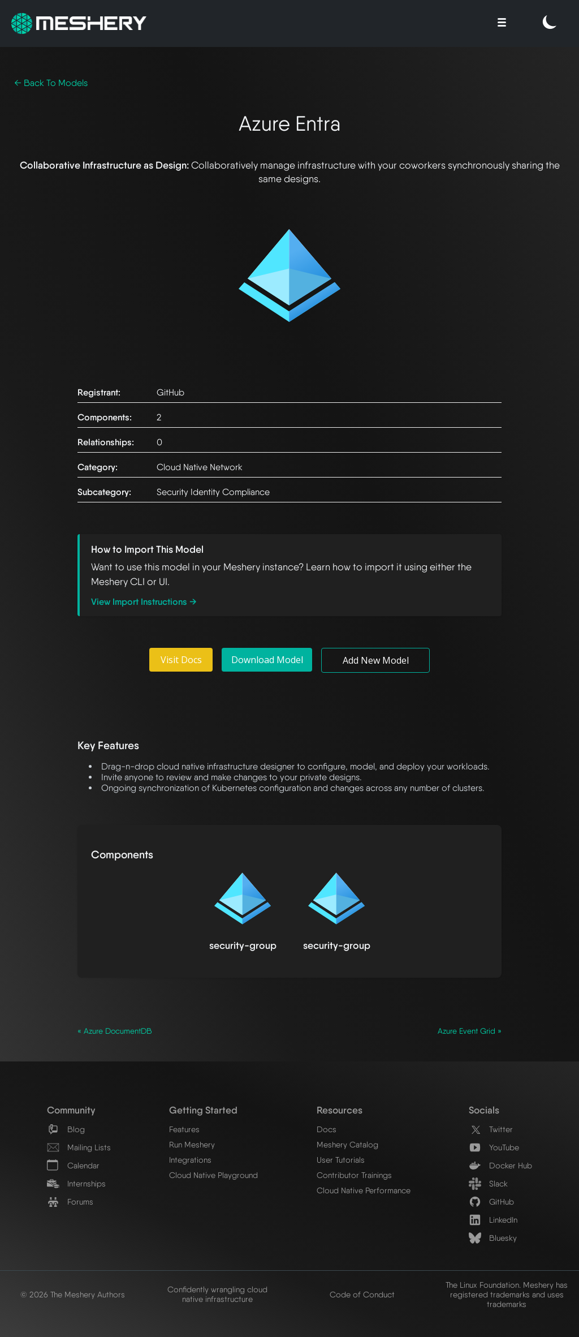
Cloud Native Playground (213, 1175)
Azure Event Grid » (470, 1030)
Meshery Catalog (347, 1144)
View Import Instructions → (144, 601)
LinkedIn (493, 1219)
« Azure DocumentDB (114, 1030)
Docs (326, 1129)
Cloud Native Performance (364, 1190)
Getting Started (203, 1110)
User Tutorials (341, 1159)
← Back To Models (51, 83)
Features (184, 1129)
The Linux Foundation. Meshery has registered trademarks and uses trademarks (507, 1294)
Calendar (73, 1165)
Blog (66, 1129)
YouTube (494, 1147)
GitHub (491, 1201)
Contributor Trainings (354, 1175)
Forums (70, 1201)
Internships (76, 1183)
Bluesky (493, 1238)
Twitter (491, 1129)
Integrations (190, 1159)
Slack (488, 1183)
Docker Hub (500, 1165)
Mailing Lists (79, 1147)
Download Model (267, 660)
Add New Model (376, 660)
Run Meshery (192, 1144)
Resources (339, 1110)
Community (71, 1110)
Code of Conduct (362, 1294)
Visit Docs (181, 660)
